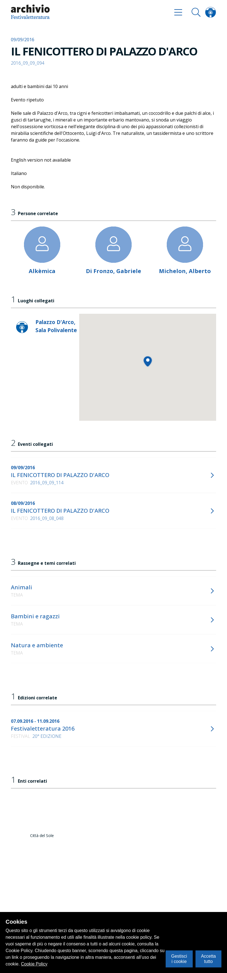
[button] (148, 361)
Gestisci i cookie (179, 959)
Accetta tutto (208, 959)
